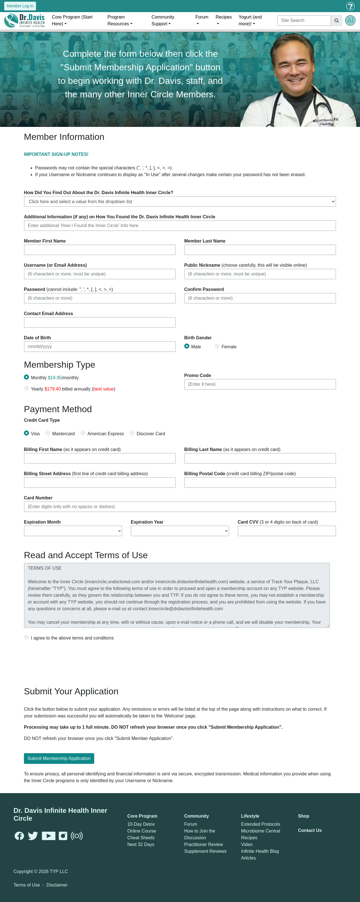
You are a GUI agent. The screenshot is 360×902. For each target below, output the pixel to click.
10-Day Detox (141, 824)
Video (247, 844)
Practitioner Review (203, 844)
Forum (201, 17)
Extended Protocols (260, 824)
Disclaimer (57, 885)
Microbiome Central (260, 831)
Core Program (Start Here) (72, 20)
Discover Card (147, 433)
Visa (32, 433)
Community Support (163, 20)
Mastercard (60, 433)
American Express (102, 433)
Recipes (223, 17)
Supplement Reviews (205, 851)
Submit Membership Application (59, 758)
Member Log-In (20, 6)
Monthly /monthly (55, 377)
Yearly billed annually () (73, 389)
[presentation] (66, 661)
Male (192, 346)
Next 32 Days (140, 844)
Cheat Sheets (141, 837)
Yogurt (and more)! (250, 20)
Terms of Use (27, 885)
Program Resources (118, 20)
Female (226, 346)
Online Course (141, 831)
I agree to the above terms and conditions (69, 637)
